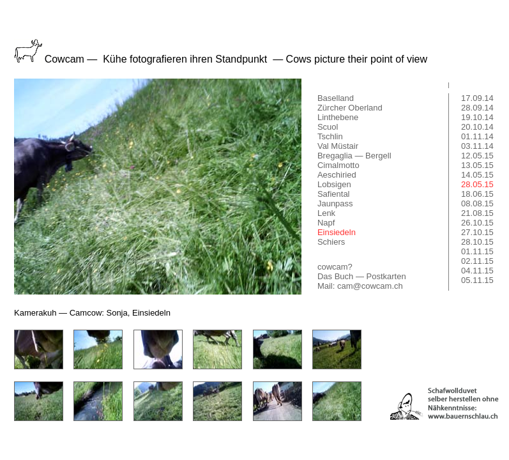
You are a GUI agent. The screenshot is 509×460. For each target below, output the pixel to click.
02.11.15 (477, 261)
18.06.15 (477, 194)
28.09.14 (477, 107)
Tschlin (330, 136)
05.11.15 (477, 280)
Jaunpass (335, 203)
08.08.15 (477, 203)
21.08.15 (477, 213)
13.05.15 (477, 165)
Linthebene (337, 117)
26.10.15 (477, 222)
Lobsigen (334, 184)
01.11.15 (477, 251)
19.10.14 (477, 117)
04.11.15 (477, 270)
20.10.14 (477, 127)
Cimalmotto (338, 165)
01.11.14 (477, 136)
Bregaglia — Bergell (354, 155)
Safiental (333, 194)
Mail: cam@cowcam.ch (360, 286)
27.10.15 (477, 232)
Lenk (326, 213)
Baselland (335, 98)
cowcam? (335, 267)
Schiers (331, 242)
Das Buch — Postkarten (361, 276)
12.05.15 (477, 155)
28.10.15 (477, 242)
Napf (326, 222)
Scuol (327, 127)
